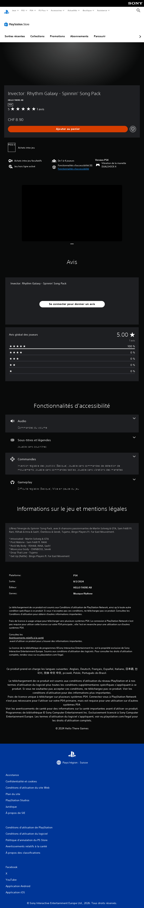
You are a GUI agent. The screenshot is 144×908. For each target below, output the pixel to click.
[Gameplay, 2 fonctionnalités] (72, 481)
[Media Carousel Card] (72, 209)
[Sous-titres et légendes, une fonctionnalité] (72, 439)
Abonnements (79, 32)
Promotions (57, 32)
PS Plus (42, 10)
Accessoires (56, 10)
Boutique (87, 10)
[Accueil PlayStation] (6, 10)
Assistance (102, 10)
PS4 (32, 10)
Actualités (72, 10)
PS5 (23, 10)
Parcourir (99, 32)
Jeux (14, 10)
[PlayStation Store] (17, 21)
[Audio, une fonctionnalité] (72, 420)
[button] (73, 165)
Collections (37, 32)
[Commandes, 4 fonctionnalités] (72, 460)
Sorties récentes (15, 32)
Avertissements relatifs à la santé (26, 634)
